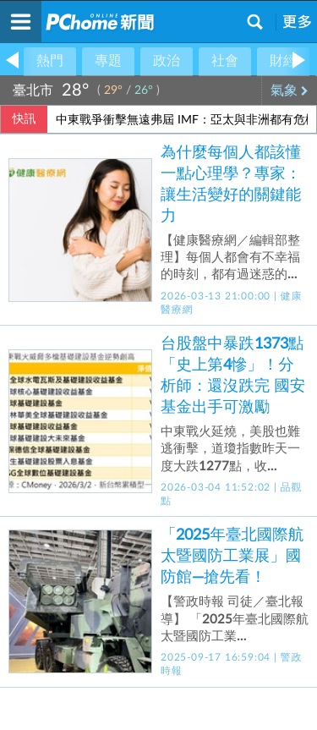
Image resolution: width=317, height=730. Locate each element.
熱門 (49, 61)
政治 (166, 61)
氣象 (290, 90)
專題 (108, 61)
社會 (224, 61)
